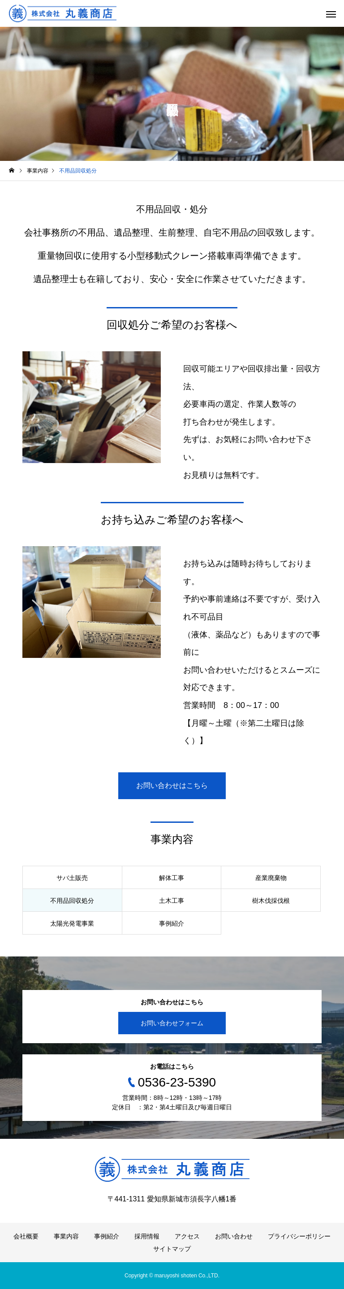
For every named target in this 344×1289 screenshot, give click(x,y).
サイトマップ (172, 1248)
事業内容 (66, 1236)
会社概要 (26, 1236)
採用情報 (146, 1236)
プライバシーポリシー (299, 1236)
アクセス (187, 1236)
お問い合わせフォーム (172, 1023)
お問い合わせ (234, 1236)
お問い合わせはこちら (172, 785)
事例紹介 (106, 1236)
